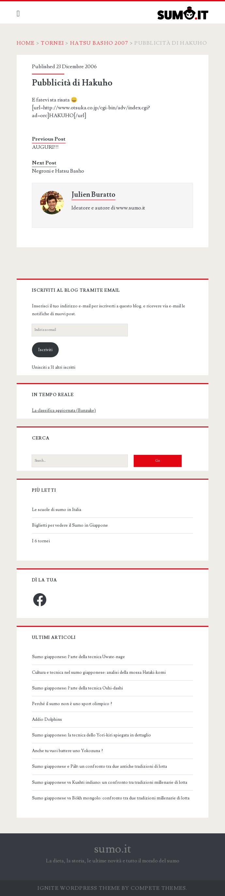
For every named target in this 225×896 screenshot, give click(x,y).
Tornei (52, 43)
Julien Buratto (93, 194)
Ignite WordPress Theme (79, 888)
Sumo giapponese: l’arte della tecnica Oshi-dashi (77, 688)
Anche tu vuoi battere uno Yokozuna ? (67, 750)
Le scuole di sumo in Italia (56, 509)
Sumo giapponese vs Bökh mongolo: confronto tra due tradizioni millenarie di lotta (110, 798)
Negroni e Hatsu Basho (58, 171)
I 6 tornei (41, 541)
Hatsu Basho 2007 (99, 43)
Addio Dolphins (47, 719)
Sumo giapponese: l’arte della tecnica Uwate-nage (78, 656)
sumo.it (112, 849)
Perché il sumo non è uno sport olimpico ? (72, 703)
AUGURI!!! (45, 147)
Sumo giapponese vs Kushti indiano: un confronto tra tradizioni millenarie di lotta (109, 782)
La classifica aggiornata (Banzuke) (64, 410)
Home (26, 43)
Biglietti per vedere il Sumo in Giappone (70, 525)
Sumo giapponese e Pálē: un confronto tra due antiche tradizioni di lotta (99, 766)
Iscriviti (45, 349)
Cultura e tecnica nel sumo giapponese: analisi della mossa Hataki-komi (99, 672)
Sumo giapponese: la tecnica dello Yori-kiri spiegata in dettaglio (91, 735)
